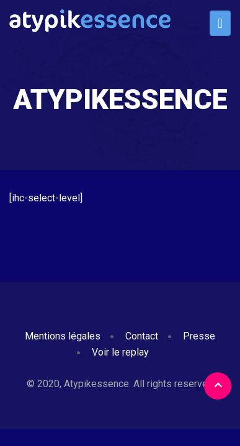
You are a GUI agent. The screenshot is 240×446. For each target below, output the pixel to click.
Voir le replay (120, 352)
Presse (199, 336)
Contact (141, 336)
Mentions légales (62, 336)
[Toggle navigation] (220, 23)
